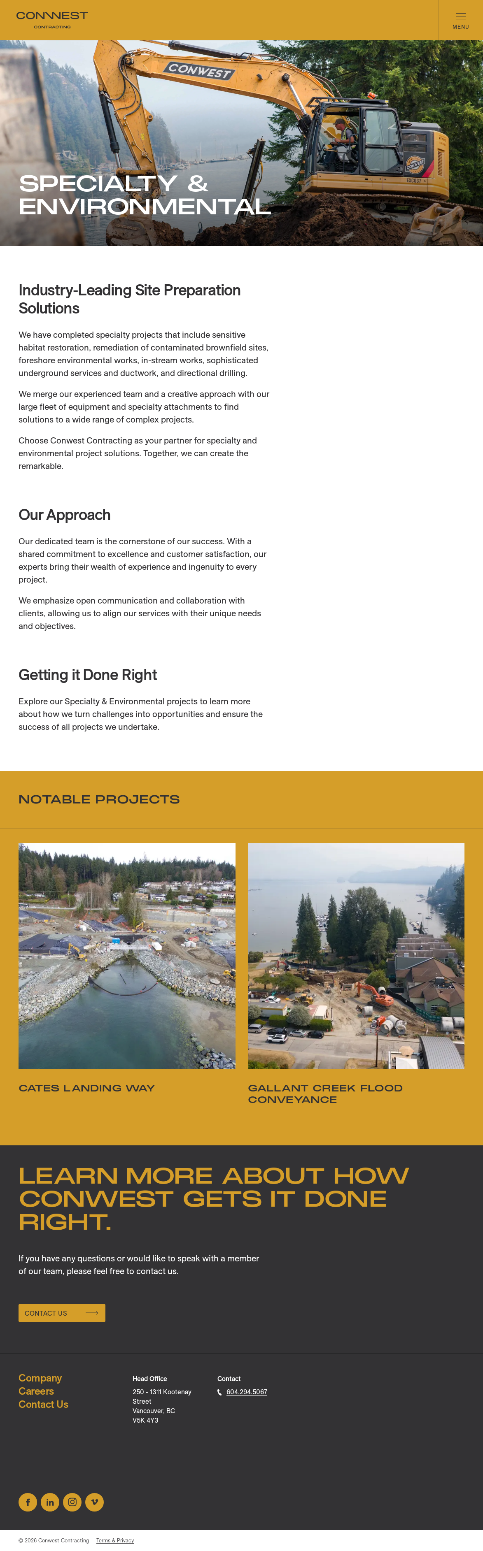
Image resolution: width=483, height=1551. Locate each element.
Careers (36, 1390)
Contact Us (61, 1313)
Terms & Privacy (115, 1540)
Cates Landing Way (87, 1088)
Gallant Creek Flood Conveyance (326, 1094)
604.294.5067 (242, 1392)
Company (40, 1377)
